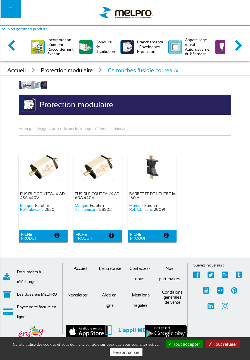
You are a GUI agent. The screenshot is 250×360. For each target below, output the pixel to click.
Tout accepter (184, 344)
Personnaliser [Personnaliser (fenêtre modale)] (126, 352)
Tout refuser (223, 344)
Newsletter (77, 295)
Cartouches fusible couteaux (143, 70)
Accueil (16, 70)
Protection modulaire (67, 70)
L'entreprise (110, 268)
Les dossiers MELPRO (30, 294)
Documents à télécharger (22, 277)
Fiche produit (29, 236)
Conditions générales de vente (172, 297)
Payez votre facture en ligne (29, 312)
